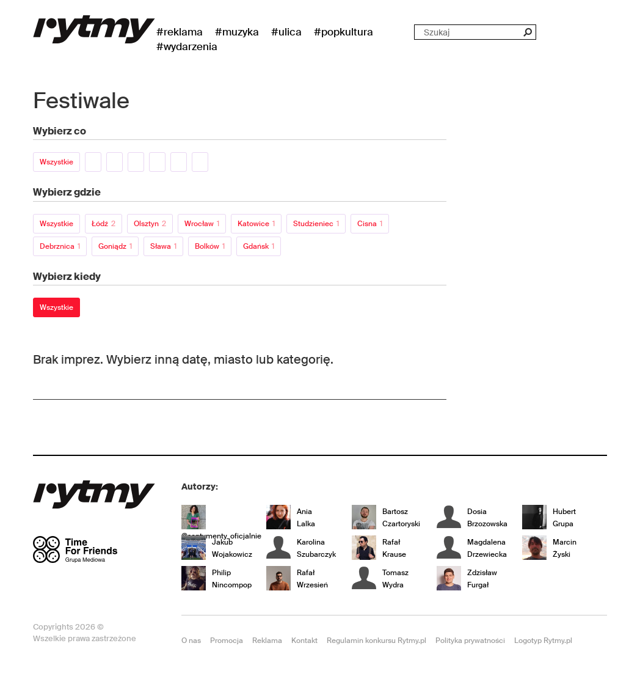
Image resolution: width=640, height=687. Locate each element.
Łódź (103, 224)
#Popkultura (343, 32)
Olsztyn (150, 224)
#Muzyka (237, 32)
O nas (191, 640)
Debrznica (60, 246)
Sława (163, 246)
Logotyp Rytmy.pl (543, 640)
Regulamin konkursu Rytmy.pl (376, 640)
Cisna (369, 224)
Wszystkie (56, 162)
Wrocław (201, 224)
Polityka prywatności (470, 640)
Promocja (226, 640)
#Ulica (286, 32)
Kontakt (304, 640)
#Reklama (179, 32)
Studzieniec (316, 224)
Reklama (267, 640)
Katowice (256, 224)
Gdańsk (258, 246)
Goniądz (115, 246)
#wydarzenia (186, 46)
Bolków (210, 246)
